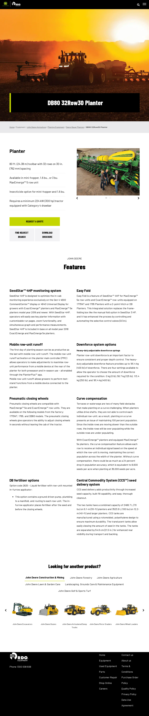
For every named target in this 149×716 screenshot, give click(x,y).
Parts (102, 671)
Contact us (127, 654)
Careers (103, 688)
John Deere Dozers (49, 612)
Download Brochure (47, 234)
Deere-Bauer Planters (75, 127)
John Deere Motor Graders (101, 612)
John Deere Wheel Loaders (127, 612)
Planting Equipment (56, 127)
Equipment (105, 660)
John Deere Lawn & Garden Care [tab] (42, 584)
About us (126, 660)
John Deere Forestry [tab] (81, 577)
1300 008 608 (24, 666)
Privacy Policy (128, 694)
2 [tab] (110, 198)
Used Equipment (108, 666)
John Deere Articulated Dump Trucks (75, 614)
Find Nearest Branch (22, 234)
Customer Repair (108, 677)
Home (12, 127)
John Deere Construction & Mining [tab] (44, 577)
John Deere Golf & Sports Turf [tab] (74, 590)
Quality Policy (128, 688)
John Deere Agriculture (36, 127)
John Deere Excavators (23, 612)
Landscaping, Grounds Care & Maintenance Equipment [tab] (94, 584)
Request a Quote (34, 221)
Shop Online (105, 682)
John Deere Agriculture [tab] (109, 577)
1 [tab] (106, 198)
